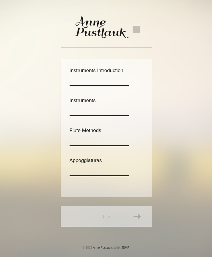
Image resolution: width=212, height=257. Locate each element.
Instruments (83, 100)
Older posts (137, 216)
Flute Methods (85, 130)
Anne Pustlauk (102, 247)
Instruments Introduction (96, 70)
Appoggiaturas (86, 160)
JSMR (125, 247)
